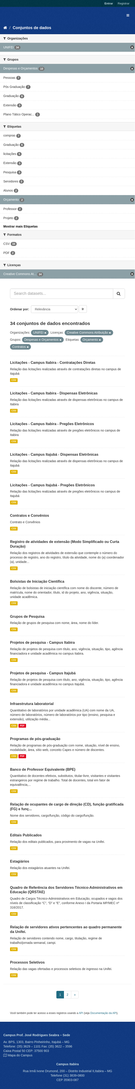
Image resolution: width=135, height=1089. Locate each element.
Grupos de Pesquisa (27, 616)
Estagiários (19, 861)
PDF (22, 725)
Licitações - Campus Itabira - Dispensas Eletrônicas (54, 393)
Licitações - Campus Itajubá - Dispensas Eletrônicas (54, 454)
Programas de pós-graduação (35, 739)
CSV (13, 380)
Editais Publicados (26, 835)
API (81, 1013)
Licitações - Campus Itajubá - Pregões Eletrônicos (52, 485)
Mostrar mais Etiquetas (20, 226)
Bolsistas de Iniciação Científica (37, 581)
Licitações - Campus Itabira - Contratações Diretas (52, 362)
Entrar (108, 3)
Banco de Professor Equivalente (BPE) (42, 769)
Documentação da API (103, 1013)
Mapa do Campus (20, 1055)
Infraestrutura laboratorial (32, 704)
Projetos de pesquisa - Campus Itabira (42, 642)
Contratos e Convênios (29, 515)
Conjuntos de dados (32, 28)
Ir (83, 309)
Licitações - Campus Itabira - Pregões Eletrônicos (52, 424)
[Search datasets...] (61, 294)
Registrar (123, 3)
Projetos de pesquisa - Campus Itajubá (43, 673)
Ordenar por (19, 309)
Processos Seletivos (27, 962)
